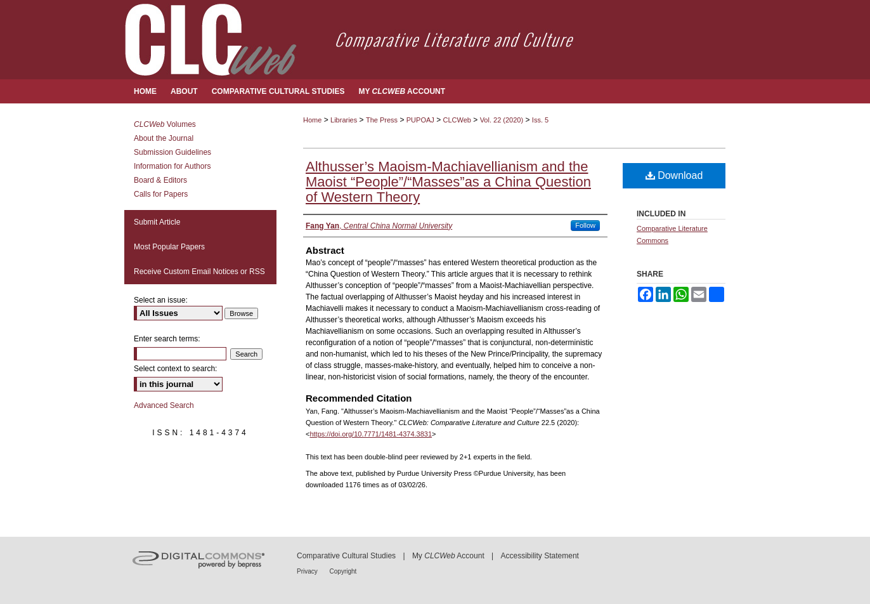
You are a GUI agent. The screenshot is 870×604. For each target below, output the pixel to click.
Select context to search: (175, 368)
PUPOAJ (420, 120)
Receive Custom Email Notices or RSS (199, 271)
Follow (585, 225)
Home (312, 120)
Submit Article (157, 222)
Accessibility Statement (540, 555)
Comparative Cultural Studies (346, 555)
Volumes (165, 124)
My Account (448, 555)
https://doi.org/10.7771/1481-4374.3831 (370, 434)
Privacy (308, 571)
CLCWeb (457, 120)
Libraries (343, 120)
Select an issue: (161, 300)
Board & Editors (160, 180)
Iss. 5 (540, 120)
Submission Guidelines (172, 152)
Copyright (343, 571)
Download (674, 175)
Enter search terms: (167, 338)
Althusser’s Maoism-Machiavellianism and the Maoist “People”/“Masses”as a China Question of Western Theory (448, 182)
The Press (382, 120)
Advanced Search (164, 405)
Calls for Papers (161, 194)
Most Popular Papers (169, 246)
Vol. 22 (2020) (502, 120)
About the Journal (163, 138)
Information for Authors (172, 166)
